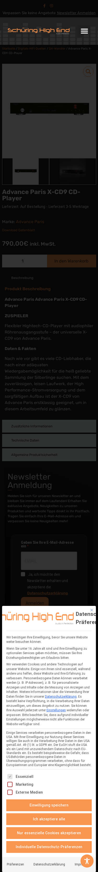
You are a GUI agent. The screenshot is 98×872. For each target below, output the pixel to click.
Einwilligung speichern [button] (49, 804)
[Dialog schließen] (92, 609)
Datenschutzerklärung (61, 696)
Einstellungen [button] (56, 710)
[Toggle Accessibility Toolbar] (87, 861)
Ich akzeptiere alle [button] (49, 818)
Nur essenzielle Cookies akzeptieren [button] (49, 832)
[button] (84, 31)
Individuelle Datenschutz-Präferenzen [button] (49, 846)
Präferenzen (15, 863)
